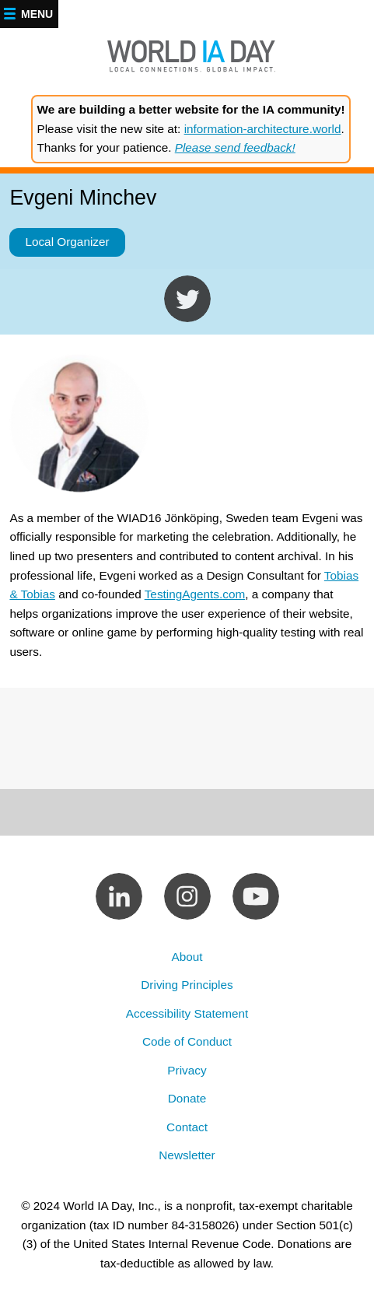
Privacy (186, 1070)
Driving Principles (186, 984)
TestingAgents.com (195, 594)
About (186, 956)
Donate (187, 1098)
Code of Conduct (187, 1041)
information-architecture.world (262, 128)
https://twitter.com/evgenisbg (187, 298)
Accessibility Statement (187, 1013)
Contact (187, 1127)
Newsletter (187, 1155)
